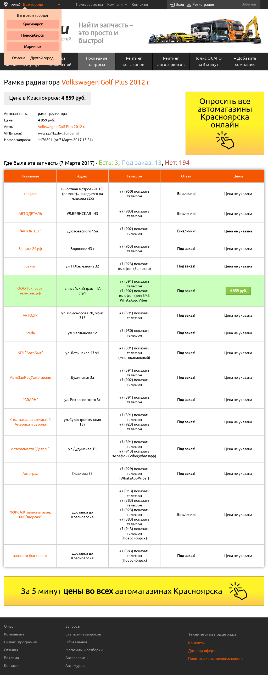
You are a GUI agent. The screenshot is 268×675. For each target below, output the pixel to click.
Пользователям (89, 4)
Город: (14, 4)
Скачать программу (20, 642)
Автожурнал (75, 665)
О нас (8, 626)
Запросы (72, 626)
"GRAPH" (30, 400)
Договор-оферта (202, 651)
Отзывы (11, 650)
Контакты (140, 4)
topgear (30, 194)
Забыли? (249, 4)
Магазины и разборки (84, 650)
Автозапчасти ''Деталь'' (30, 449)
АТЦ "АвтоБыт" (30, 353)
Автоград (30, 473)
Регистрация (203, 4)
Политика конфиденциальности (215, 658)
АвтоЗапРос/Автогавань (30, 377)
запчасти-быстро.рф (30, 556)
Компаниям (117, 4)
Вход (180, 4)
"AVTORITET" (30, 231)
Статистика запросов (83, 634)
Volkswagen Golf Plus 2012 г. (61, 127)
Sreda (30, 333)
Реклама (11, 658)
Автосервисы (76, 658)
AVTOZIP (30, 315)
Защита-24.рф (30, 249)
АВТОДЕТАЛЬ (30, 213)
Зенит (30, 266)
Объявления (76, 642)
